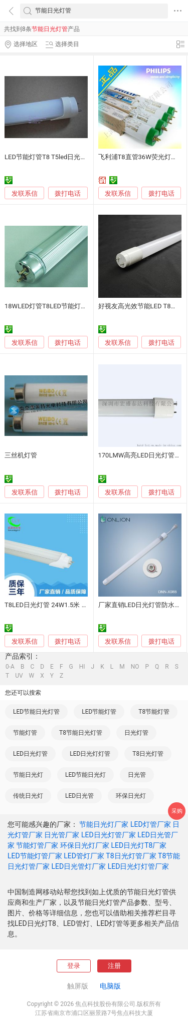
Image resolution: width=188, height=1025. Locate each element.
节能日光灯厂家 (103, 824)
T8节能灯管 (153, 711)
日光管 (137, 774)
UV (19, 676)
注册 (114, 965)
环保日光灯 (131, 795)
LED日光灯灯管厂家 (138, 866)
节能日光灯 (28, 774)
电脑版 (110, 986)
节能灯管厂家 (37, 845)
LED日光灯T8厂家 (138, 845)
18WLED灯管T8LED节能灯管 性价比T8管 (63, 306)
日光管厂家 (61, 835)
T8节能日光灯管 (80, 732)
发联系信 (25, 193)
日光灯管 (136, 732)
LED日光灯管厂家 (108, 835)
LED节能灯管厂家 (35, 856)
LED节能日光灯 (85, 774)
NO (135, 667)
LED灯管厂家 (150, 824)
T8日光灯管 (147, 753)
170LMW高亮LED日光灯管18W (143, 455)
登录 (73, 965)
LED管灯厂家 (84, 856)
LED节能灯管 (99, 711)
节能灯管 (25, 732)
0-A (10, 667)
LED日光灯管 (30, 753)
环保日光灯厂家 (84, 845)
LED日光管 (79, 795)
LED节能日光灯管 (36, 711)
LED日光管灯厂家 (78, 866)
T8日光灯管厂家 (131, 856)
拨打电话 (68, 193)
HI (82, 667)
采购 (176, 811)
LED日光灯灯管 (90, 753)
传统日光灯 (28, 795)
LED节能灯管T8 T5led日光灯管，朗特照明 (65, 157)
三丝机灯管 (21, 455)
